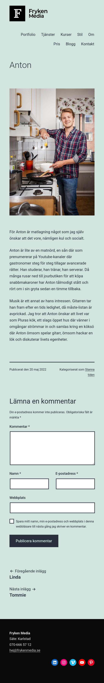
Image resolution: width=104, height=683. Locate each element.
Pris (57, 44)
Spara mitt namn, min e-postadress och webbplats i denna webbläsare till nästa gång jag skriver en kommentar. (55, 524)
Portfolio (28, 34)
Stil (80, 34)
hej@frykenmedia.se (24, 650)
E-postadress (67, 473)
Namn (15, 473)
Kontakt (87, 44)
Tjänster (48, 34)
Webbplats (17, 498)
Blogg (70, 44)
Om (91, 34)
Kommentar (19, 426)
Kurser (66, 34)
